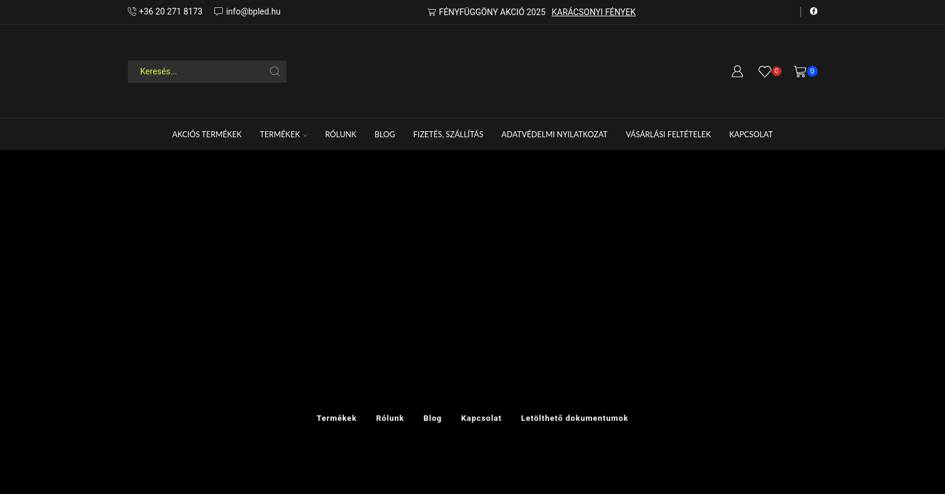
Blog (385, 134)
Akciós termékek (207, 134)
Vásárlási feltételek (668, 134)
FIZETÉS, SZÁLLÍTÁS (448, 134)
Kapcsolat (750, 134)
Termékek (283, 134)
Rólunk (341, 134)
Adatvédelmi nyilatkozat (554, 134)
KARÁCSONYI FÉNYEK (594, 12)
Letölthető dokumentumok (574, 418)
